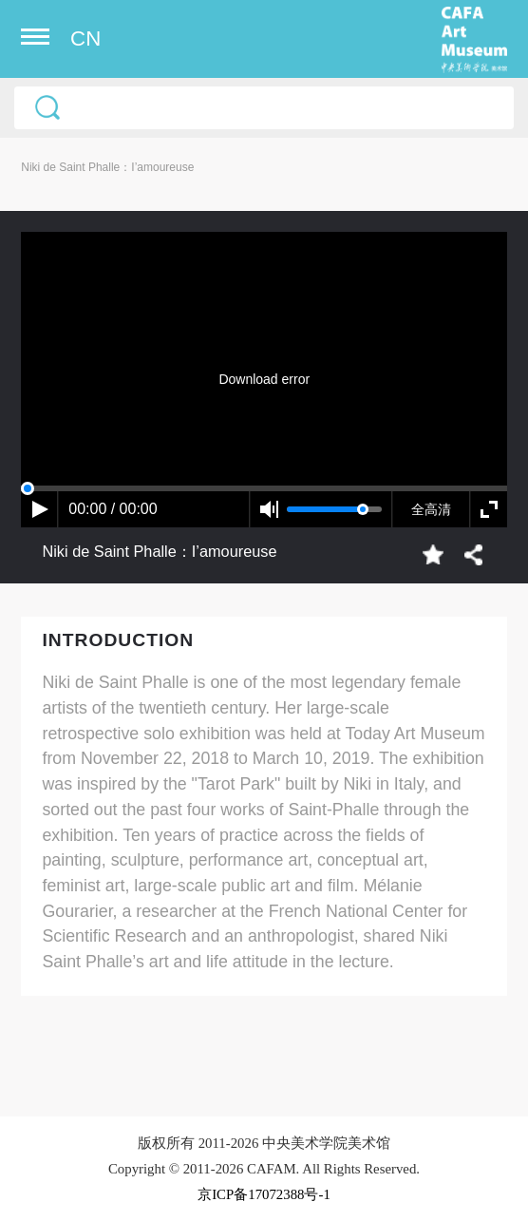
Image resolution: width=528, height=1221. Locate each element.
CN (85, 38)
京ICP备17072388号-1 (264, 1194)
